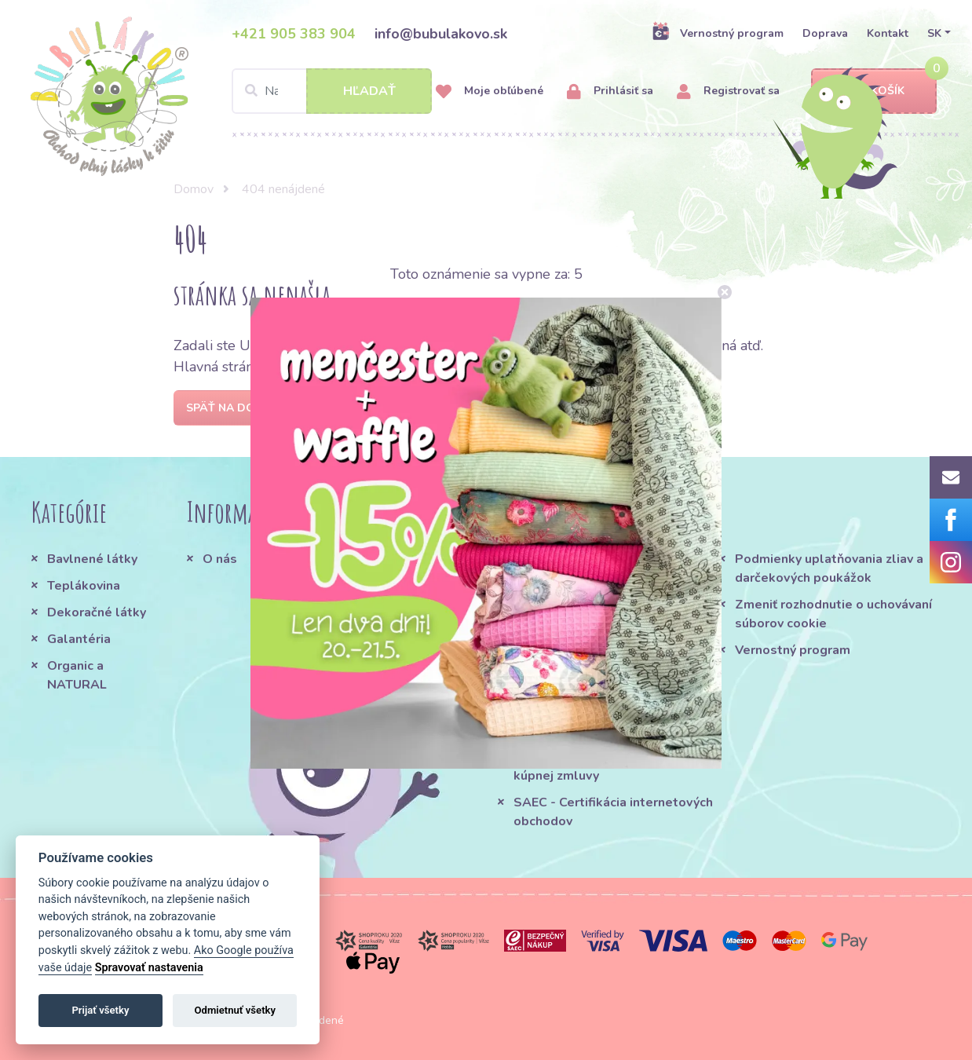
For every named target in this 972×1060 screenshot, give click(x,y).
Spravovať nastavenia (149, 967)
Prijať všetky (100, 1010)
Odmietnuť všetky (235, 1010)
